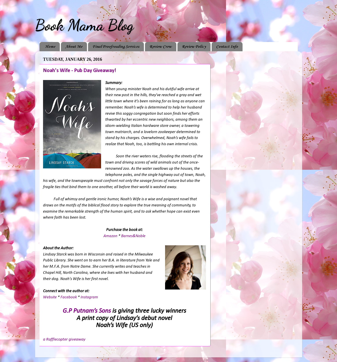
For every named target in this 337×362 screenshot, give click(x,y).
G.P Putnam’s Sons (87, 311)
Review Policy (194, 46)
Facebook (69, 297)
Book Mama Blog (84, 25)
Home (50, 46)
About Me (73, 46)
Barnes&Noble (133, 236)
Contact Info (227, 46)
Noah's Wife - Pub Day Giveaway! (79, 70)
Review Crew (160, 46)
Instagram (89, 297)
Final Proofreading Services (115, 46)
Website (50, 297)
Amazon (111, 236)
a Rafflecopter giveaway (64, 339)
